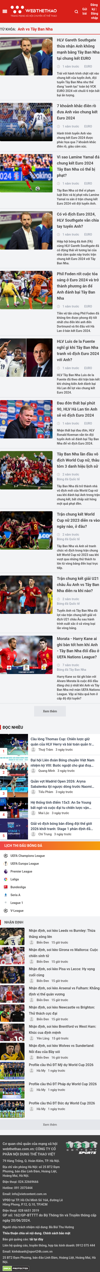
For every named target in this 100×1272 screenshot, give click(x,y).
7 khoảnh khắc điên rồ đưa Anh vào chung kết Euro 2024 (77, 112)
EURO (88, 66)
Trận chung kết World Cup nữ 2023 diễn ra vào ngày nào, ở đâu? (78, 520)
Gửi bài (84, 11)
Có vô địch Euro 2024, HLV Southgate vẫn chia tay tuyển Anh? (78, 220)
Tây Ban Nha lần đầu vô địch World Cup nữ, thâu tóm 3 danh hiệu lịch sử (78, 460)
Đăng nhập (94, 16)
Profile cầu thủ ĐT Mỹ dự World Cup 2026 (61, 1065)
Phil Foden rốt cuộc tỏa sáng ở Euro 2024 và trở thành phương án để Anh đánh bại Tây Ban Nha (78, 286)
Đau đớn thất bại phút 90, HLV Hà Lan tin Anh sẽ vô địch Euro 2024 (77, 409)
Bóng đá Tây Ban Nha (71, 669)
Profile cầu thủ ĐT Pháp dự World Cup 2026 (63, 1084)
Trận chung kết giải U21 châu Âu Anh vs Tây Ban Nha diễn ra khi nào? (78, 584)
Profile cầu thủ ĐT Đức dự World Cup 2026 (62, 1103)
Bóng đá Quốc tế (68, 479)
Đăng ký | (94, 7)
